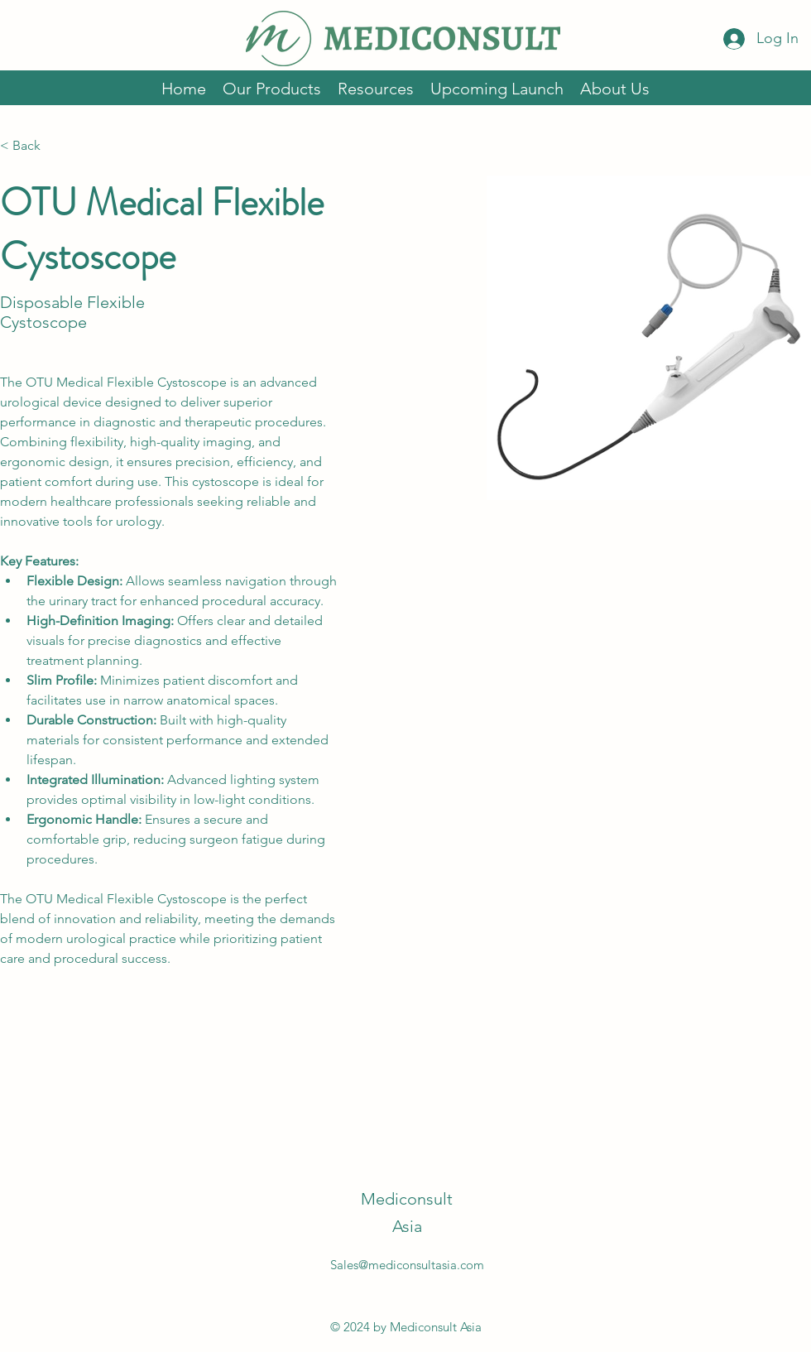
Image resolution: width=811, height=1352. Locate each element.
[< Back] (32, 146)
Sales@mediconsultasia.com (407, 1265)
